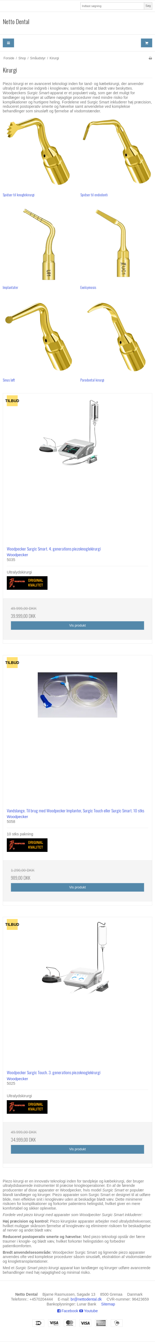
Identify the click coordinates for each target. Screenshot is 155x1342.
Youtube (88, 1311)
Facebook (67, 1311)
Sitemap (108, 1304)
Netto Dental (16, 22)
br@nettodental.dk (86, 1299)
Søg (148, 5)
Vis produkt (77, 625)
